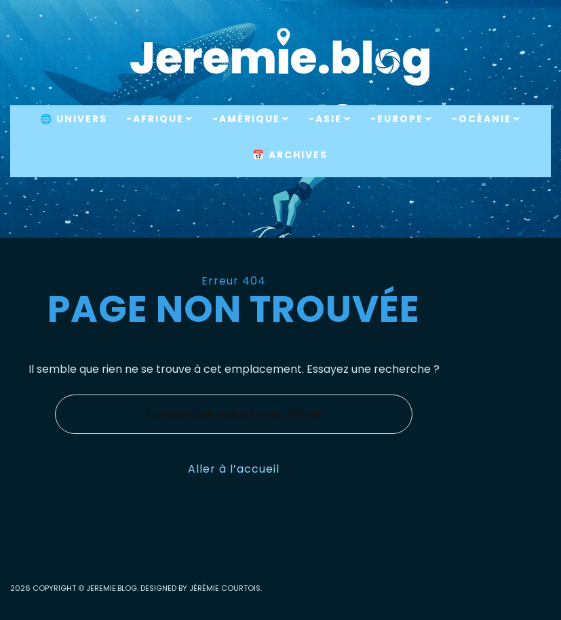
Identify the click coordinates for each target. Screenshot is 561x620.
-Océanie (481, 119)
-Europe (396, 119)
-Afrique (155, 119)
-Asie (325, 119)
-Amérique (246, 119)
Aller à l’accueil (233, 469)
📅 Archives (290, 155)
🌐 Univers (73, 119)
